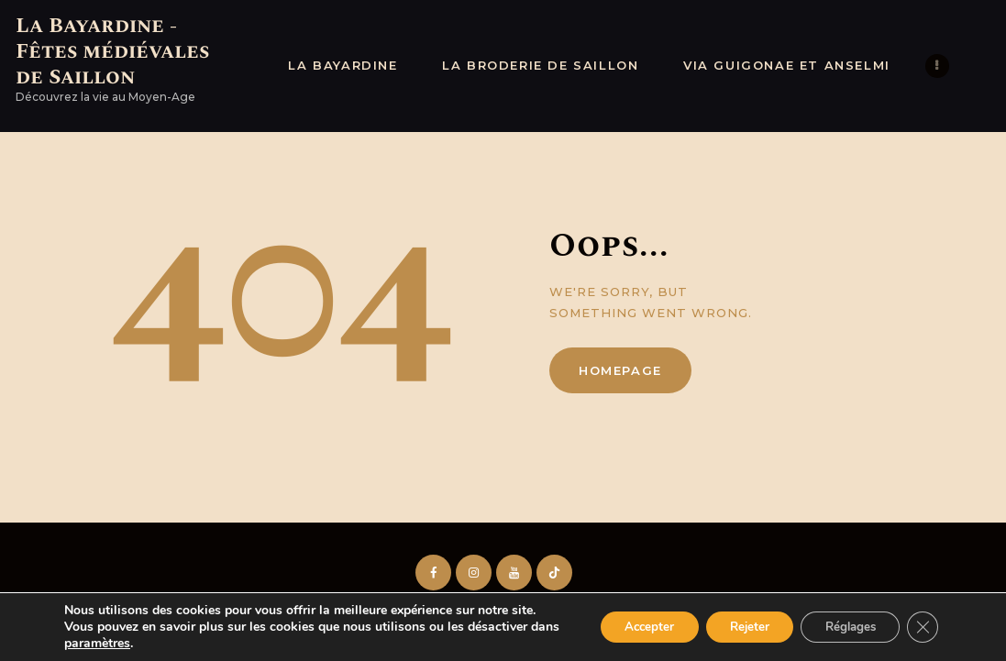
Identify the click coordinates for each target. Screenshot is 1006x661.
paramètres (129, 643)
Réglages (843, 626)
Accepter (624, 626)
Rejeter (733, 626)
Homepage (620, 370)
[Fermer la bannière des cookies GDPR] (921, 627)
